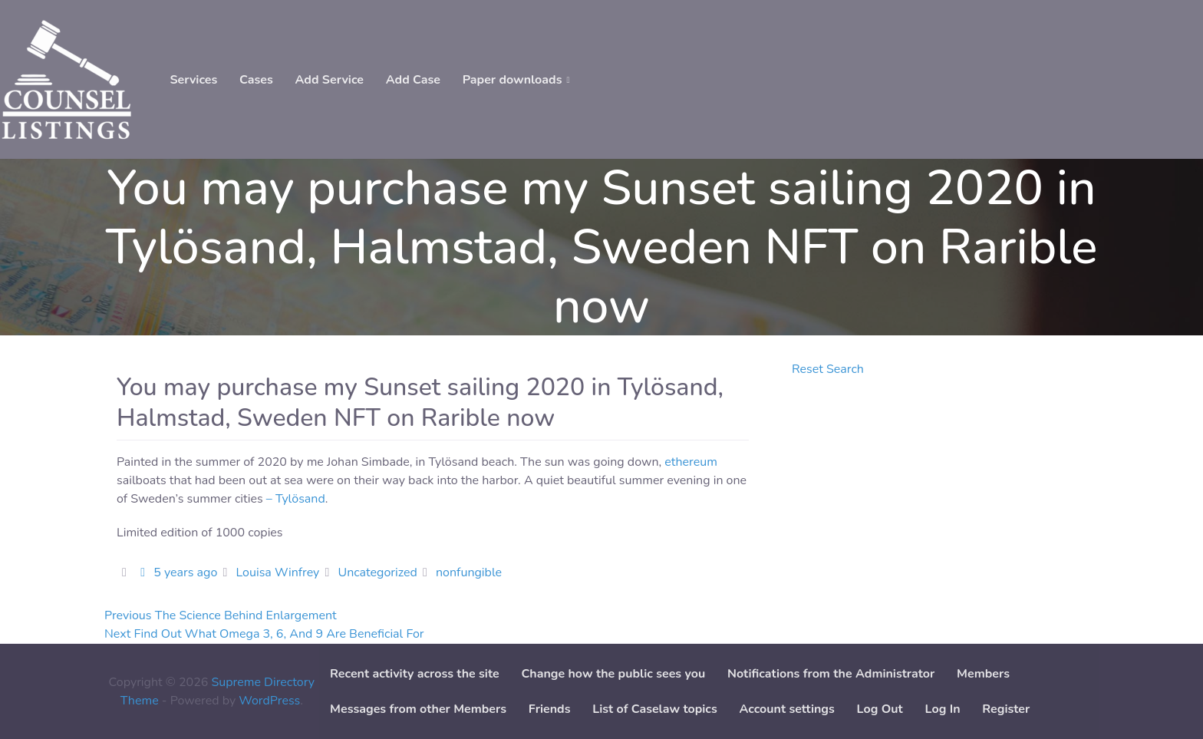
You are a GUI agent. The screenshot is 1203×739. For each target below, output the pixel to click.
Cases (256, 79)
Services (193, 79)
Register (1006, 709)
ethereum (690, 462)
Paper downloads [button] (512, 79)
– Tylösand (295, 498)
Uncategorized (377, 572)
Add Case (413, 79)
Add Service (329, 79)
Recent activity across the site (414, 673)
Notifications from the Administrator (830, 673)
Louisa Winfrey (277, 572)
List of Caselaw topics (654, 709)
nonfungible (469, 572)
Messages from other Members (418, 709)
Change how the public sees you (613, 673)
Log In (943, 709)
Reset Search (828, 369)
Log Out (880, 709)
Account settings (786, 709)
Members (983, 673)
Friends (550, 709)
